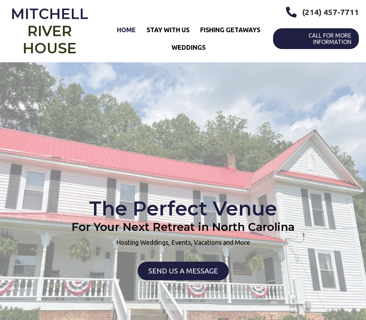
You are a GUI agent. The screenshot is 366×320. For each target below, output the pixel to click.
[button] (183, 271)
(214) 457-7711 (330, 12)
